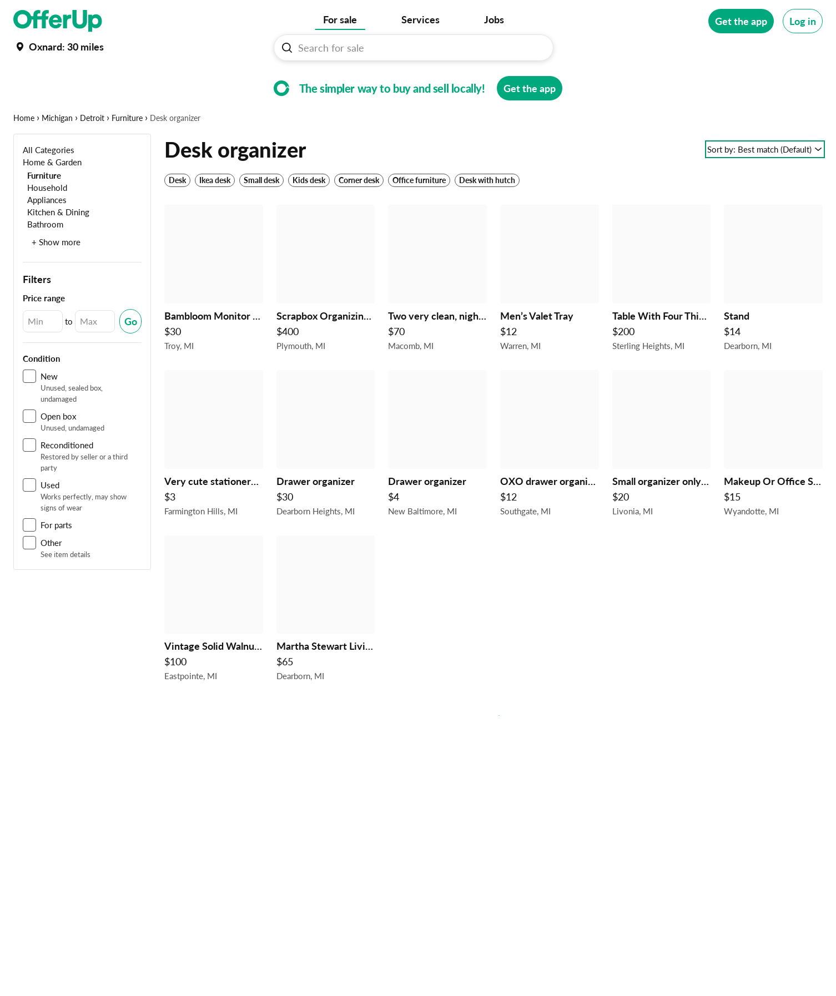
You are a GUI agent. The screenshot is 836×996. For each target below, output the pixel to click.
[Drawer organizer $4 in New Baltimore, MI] (437, 481)
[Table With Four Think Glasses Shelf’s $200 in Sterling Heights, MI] (661, 315)
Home (23, 152)
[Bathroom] (43, 258)
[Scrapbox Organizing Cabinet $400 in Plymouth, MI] (325, 315)
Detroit (92, 152)
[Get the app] (741, 21)
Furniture (127, 152)
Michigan (57, 152)
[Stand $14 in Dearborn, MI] (773, 315)
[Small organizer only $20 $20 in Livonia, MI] (661, 481)
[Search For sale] (418, 47)
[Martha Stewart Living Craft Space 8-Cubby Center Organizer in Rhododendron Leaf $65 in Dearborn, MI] (325, 646)
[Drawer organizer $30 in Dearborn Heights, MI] (325, 481)
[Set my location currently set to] (58, 47)
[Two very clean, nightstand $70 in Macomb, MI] (437, 315)
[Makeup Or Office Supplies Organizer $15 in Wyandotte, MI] (773, 481)
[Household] (45, 221)
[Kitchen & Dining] (56, 246)
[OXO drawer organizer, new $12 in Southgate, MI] (549, 481)
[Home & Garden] (52, 196)
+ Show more (56, 276)
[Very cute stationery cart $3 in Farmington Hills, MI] (213, 481)
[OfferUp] (57, 21)
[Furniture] (42, 209)
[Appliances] (45, 234)
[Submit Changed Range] (130, 355)
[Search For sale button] (287, 47)
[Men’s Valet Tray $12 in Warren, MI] (549, 315)
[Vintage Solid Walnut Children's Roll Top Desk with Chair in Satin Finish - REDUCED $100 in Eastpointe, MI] (213, 646)
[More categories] (807, 81)
